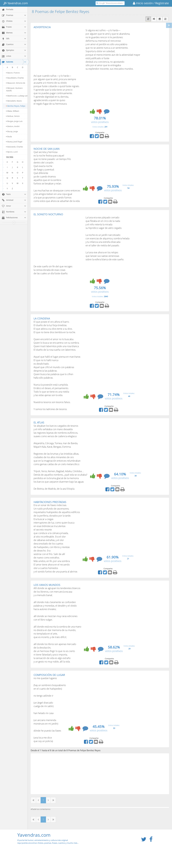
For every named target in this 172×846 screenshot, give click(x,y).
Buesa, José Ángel (14, 141)
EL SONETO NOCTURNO (48, 214)
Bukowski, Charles (14, 146)
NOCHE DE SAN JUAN (47, 148)
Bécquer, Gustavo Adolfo (14, 89)
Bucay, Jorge (12, 131)
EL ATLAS (39, 422)
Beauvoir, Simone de (15, 83)
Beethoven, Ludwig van (17, 95)
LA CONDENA (42, 318)
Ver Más (9, 157)
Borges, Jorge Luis (14, 121)
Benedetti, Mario (14, 100)
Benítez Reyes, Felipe (15, 106)
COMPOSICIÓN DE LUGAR (49, 675)
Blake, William (12, 111)
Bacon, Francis (13, 72)
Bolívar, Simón (13, 116)
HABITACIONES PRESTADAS (50, 502)
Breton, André (12, 126)
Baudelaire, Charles (15, 77)
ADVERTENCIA (42, 27)
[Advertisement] (58, 50)
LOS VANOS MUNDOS (47, 585)
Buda (9, 136)
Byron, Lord (12, 151)
